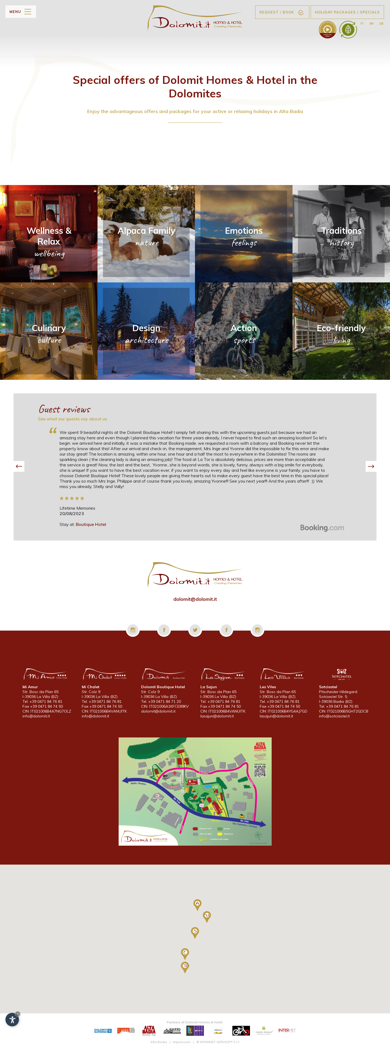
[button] (19, 466)
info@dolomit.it (36, 716)
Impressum (182, 1042)
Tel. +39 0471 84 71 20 (161, 701)
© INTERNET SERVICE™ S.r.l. (218, 1042)
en (371, 23)
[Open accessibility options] (12, 1019)
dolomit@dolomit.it (195, 599)
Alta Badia (158, 1042)
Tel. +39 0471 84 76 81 (42, 701)
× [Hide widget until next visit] (18, 1014)
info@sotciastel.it (334, 716)
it (362, 23)
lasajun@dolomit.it (217, 716)
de (381, 23)
